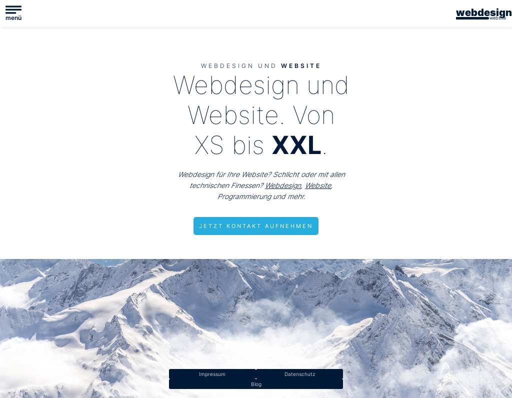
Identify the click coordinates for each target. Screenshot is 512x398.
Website (318, 185)
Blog (256, 384)
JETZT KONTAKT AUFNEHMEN (256, 226)
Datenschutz (299, 374)
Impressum (212, 374)
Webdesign (283, 185)
